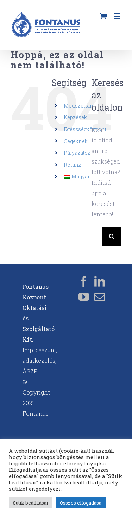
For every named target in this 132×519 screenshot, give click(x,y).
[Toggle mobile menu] (117, 16)
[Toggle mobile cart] (103, 16)
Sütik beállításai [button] (30, 503)
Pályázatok (77, 152)
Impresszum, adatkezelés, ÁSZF (40, 360)
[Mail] (99, 297)
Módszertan (78, 105)
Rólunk (72, 164)
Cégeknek (76, 141)
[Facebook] (83, 281)
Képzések (75, 117)
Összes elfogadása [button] (80, 503)
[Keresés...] (97, 236)
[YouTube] (83, 297)
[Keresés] (111, 236)
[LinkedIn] (99, 281)
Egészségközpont (85, 129)
